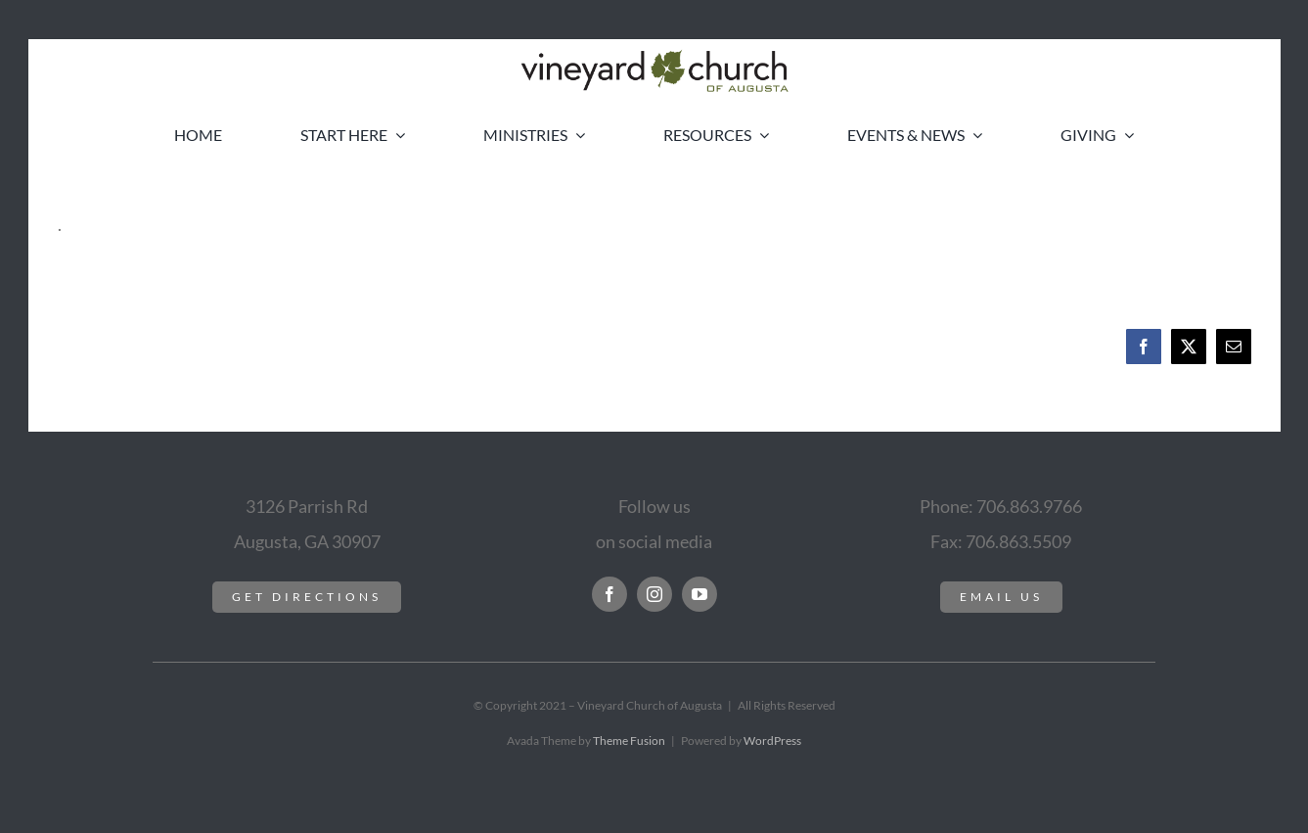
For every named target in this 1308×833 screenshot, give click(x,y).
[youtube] (699, 594)
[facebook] (609, 594)
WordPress (772, 740)
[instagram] (654, 594)
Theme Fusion (629, 740)
